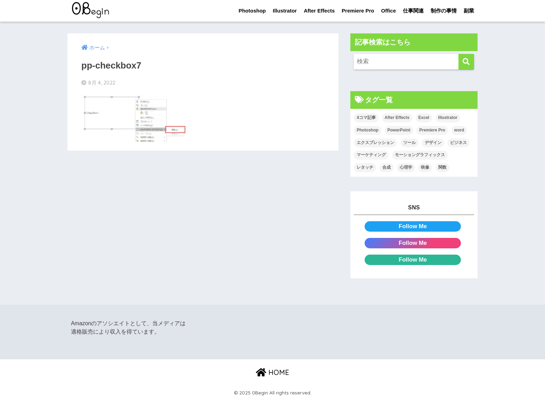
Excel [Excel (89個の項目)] (423, 117)
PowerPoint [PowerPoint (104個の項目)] (399, 130)
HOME (272, 372)
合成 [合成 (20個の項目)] (386, 167)
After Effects (319, 11)
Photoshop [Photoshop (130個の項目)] (368, 130)
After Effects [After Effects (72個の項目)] (397, 117)
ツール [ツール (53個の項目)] (409, 142)
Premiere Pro (358, 11)
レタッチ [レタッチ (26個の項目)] (365, 167)
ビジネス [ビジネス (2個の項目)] (458, 142)
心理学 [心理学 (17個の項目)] (406, 167)
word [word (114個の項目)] (459, 130)
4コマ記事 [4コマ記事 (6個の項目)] (366, 117)
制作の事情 (444, 11)
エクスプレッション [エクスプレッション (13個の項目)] (375, 142)
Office (388, 11)
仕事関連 (413, 11)
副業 (469, 11)
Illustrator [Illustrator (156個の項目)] (447, 117)
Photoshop (252, 11)
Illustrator (285, 11)
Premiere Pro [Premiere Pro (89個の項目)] (432, 130)
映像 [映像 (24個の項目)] (425, 167)
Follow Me (413, 226)
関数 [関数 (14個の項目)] (442, 167)
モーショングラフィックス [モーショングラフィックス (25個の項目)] (420, 154)
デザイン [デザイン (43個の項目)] (433, 142)
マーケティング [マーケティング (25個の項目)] (371, 154)
